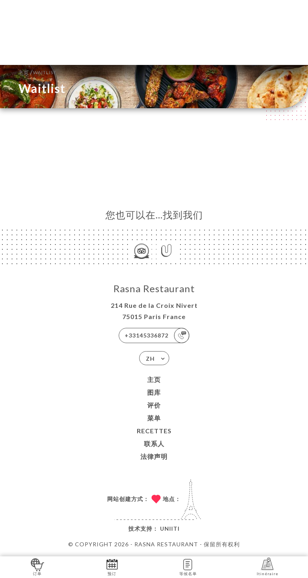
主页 (154, 379)
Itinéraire (267, 566)
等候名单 (188, 566)
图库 (154, 392)
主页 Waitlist (37, 71)
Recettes (154, 431)
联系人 (154, 443)
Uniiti (170, 528)
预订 (112, 566)
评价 (154, 405)
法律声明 (154, 456)
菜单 (154, 418)
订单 (37, 566)
